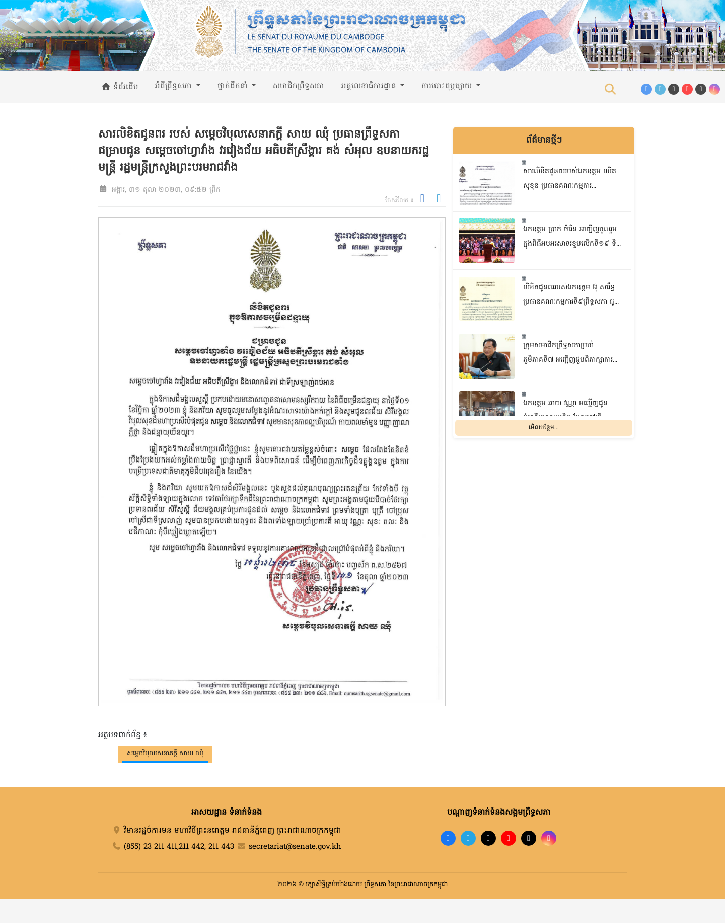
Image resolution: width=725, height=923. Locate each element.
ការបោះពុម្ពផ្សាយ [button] (447, 86)
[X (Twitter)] (700, 89)
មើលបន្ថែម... (544, 427)
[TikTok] (673, 89)
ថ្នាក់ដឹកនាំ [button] (234, 86)
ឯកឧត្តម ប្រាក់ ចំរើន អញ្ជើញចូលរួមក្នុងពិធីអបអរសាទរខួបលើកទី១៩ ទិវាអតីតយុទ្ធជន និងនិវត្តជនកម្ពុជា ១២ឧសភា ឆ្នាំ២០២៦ (571, 238)
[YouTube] (687, 89)
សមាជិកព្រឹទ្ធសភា (298, 86)
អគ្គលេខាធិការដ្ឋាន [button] (370, 86)
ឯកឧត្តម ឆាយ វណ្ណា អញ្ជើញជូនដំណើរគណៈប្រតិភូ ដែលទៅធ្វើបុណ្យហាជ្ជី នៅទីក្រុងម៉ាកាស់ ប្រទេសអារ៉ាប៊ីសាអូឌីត (571, 412)
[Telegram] (660, 89)
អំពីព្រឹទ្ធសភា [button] (174, 86)
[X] (528, 838)
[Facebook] (646, 89)
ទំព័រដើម (119, 87)
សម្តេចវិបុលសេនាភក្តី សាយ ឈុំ (165, 753)
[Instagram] (714, 89)
